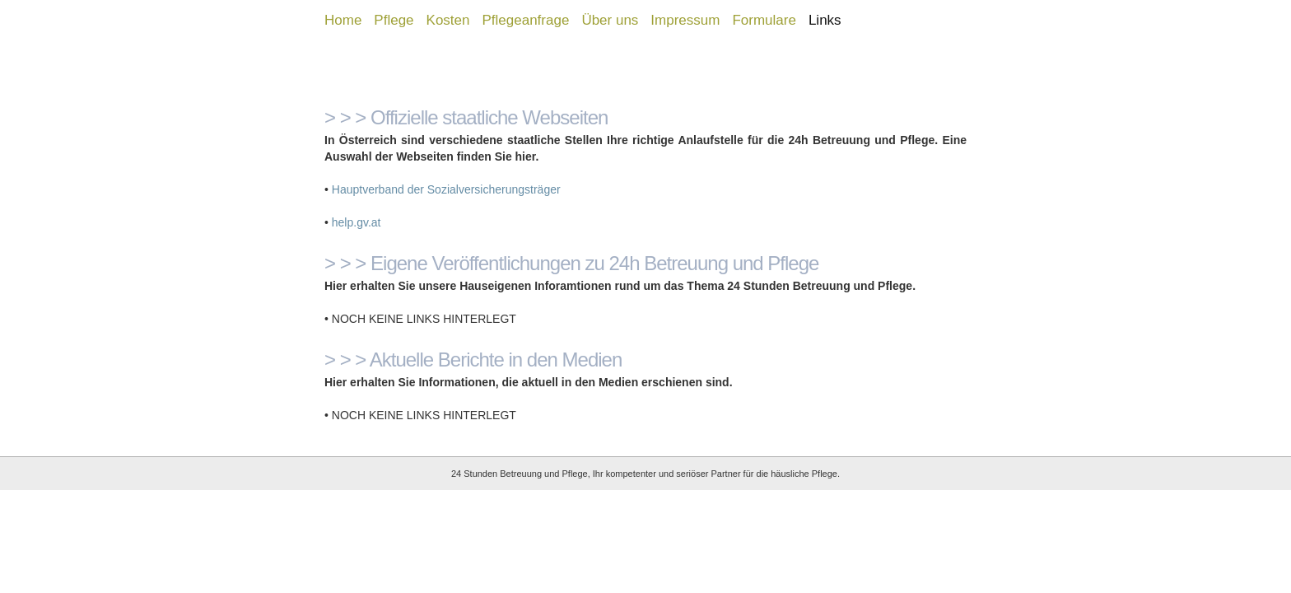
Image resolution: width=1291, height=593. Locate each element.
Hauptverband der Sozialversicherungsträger (446, 189)
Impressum (685, 20)
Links (825, 20)
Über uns (609, 20)
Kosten (448, 20)
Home (342, 20)
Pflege (393, 20)
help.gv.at (356, 222)
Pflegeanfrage (526, 20)
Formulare (763, 20)
